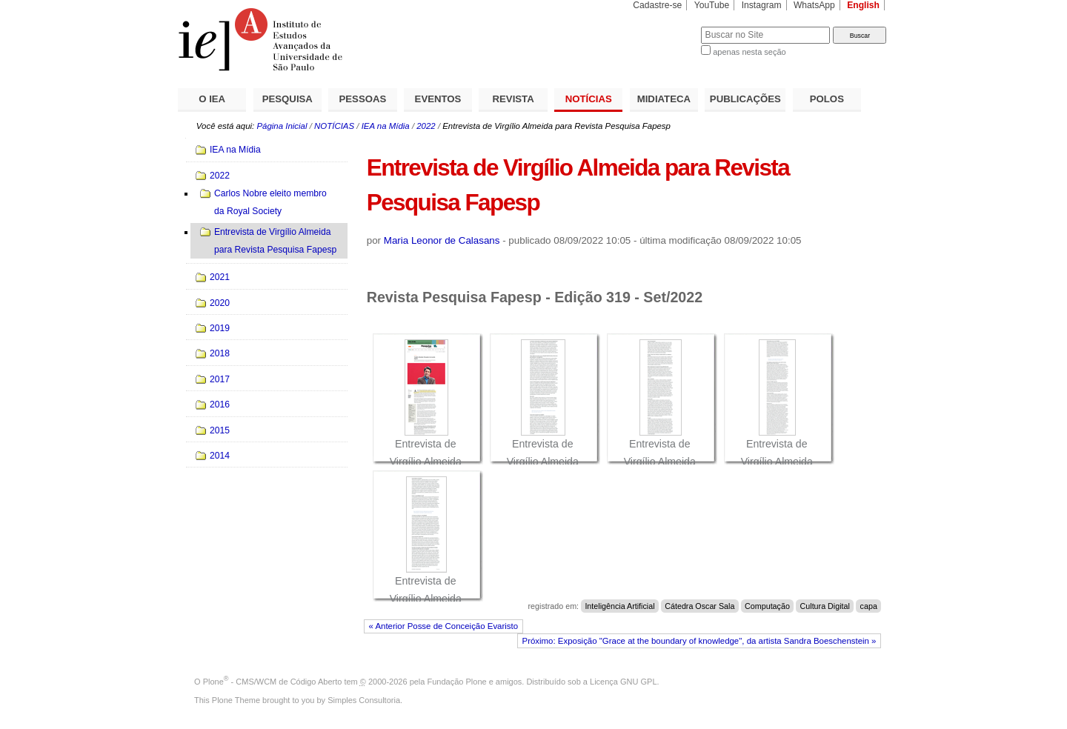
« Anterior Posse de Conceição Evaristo (444, 626)
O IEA (212, 98)
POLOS (827, 98)
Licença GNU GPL (623, 681)
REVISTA (513, 98)
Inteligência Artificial (619, 606)
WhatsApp (814, 5)
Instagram (762, 5)
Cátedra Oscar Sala (699, 606)
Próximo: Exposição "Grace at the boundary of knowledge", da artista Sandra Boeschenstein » (699, 640)
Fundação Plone (457, 681)
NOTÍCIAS (588, 98)
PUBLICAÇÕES (745, 98)
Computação (767, 606)
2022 (425, 126)
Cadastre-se (657, 5)
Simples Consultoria (364, 700)
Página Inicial (281, 126)
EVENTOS (438, 98)
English (863, 5)
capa (868, 606)
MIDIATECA (664, 98)
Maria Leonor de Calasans (442, 240)
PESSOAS (363, 98)
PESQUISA (287, 98)
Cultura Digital (825, 606)
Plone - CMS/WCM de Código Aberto (272, 681)
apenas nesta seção (749, 51)
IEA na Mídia (386, 126)
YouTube (712, 5)
